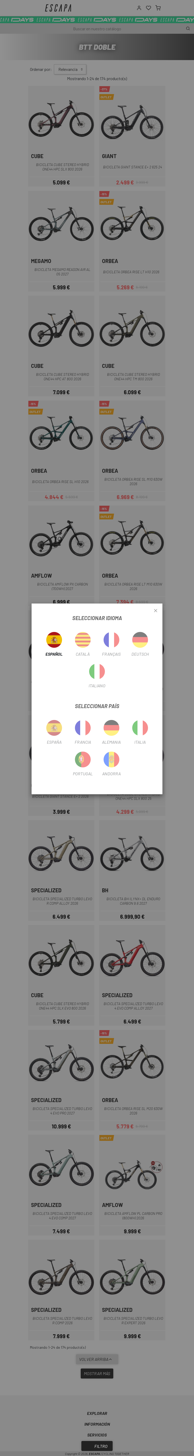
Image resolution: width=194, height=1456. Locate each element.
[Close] (155, 611)
